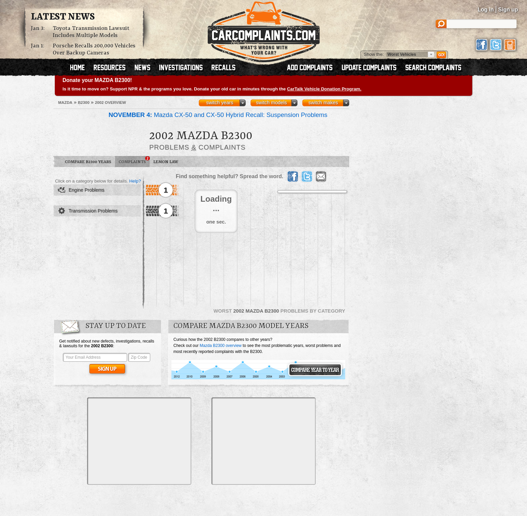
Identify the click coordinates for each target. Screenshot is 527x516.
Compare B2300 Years (88, 161)
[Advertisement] (139, 441)
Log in (486, 9)
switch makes (323, 102)
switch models (271, 102)
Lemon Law (165, 161)
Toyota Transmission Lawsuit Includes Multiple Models (91, 32)
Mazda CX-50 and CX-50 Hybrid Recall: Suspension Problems (218, 114)
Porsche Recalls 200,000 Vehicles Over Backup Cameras (94, 49)
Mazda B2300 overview (221, 345)
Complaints (134, 160)
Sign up (508, 9)
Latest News (63, 17)
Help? (135, 181)
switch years (219, 102)
